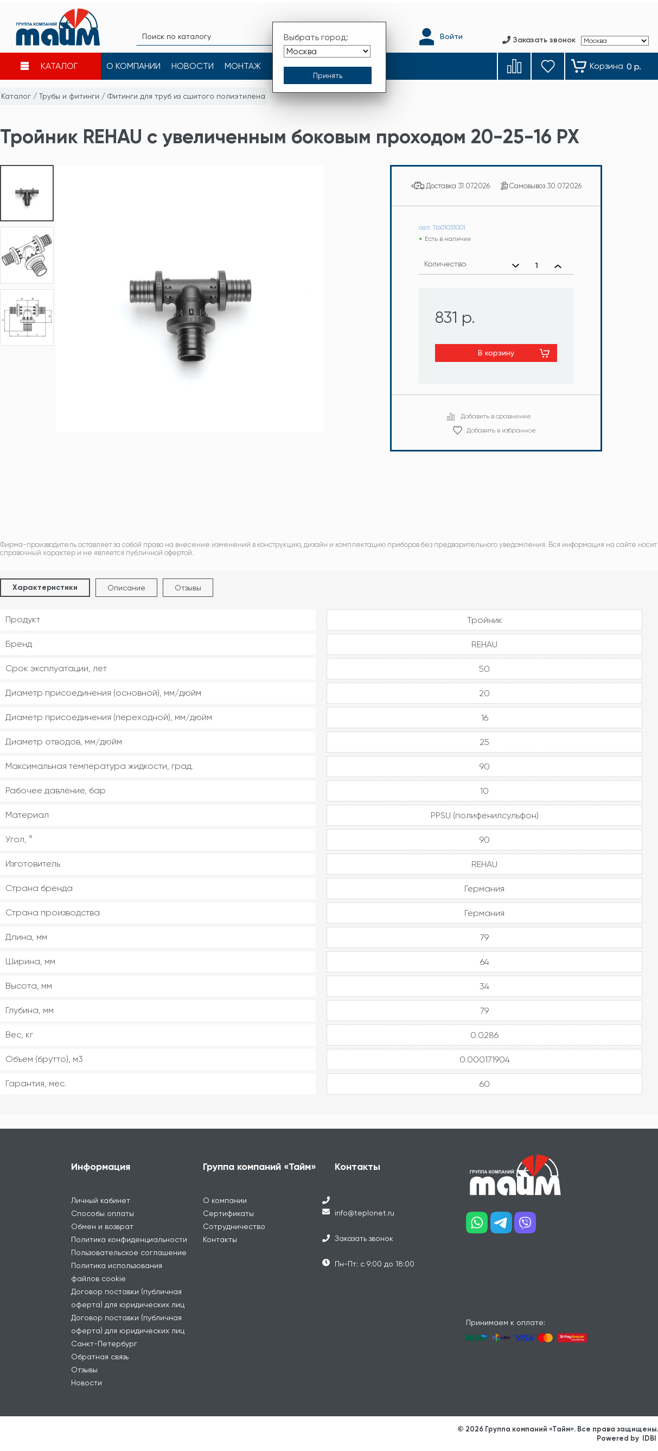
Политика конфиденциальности (129, 1239)
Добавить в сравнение (496, 416)
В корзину (496, 352)
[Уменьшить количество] (516, 266)
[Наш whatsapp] (478, 1226)
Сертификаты (228, 1213)
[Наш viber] (526, 1226)
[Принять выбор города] (328, 72)
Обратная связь (100, 1356)
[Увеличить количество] (558, 266)
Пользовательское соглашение (129, 1252)
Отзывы (188, 587)
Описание (126, 587)
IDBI (649, 1438)
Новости (86, 1382)
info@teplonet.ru (364, 1212)
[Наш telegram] (502, 1226)
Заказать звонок (364, 1238)
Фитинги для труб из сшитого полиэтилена (186, 96)
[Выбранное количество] (537, 266)
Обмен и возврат (102, 1226)
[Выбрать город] (327, 48)
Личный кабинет (100, 1200)
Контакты (220, 1239)
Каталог (16, 96)
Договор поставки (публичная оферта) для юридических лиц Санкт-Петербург (127, 1330)
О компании (225, 1200)
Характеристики (45, 587)
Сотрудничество (234, 1226)
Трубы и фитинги (69, 96)
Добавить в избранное (501, 430)
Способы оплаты (102, 1213)
